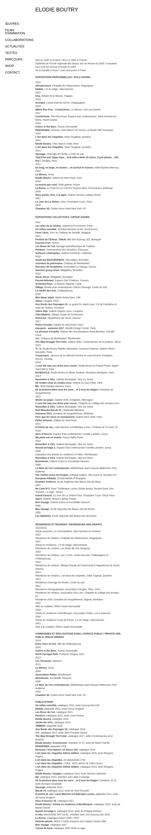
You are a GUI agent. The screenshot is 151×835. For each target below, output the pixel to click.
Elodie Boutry (56, 10)
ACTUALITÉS (14, 46)
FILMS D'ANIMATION (15, 31)
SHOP (9, 66)
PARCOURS (14, 59)
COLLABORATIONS (19, 40)
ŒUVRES (12, 23)
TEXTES (11, 53)
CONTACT (12, 72)
